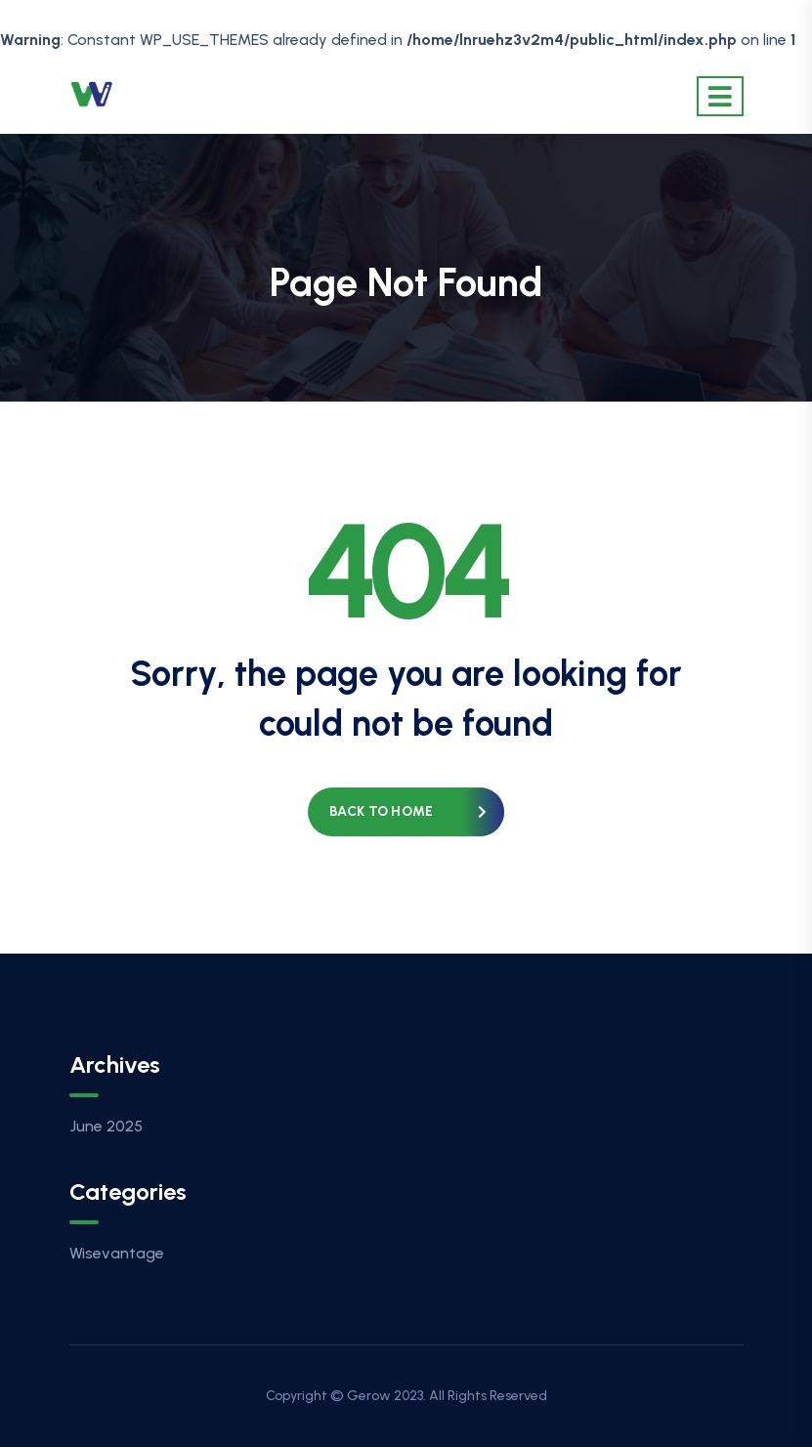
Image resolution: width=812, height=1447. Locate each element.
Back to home (381, 811)
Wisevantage (116, 1253)
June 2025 (106, 1126)
